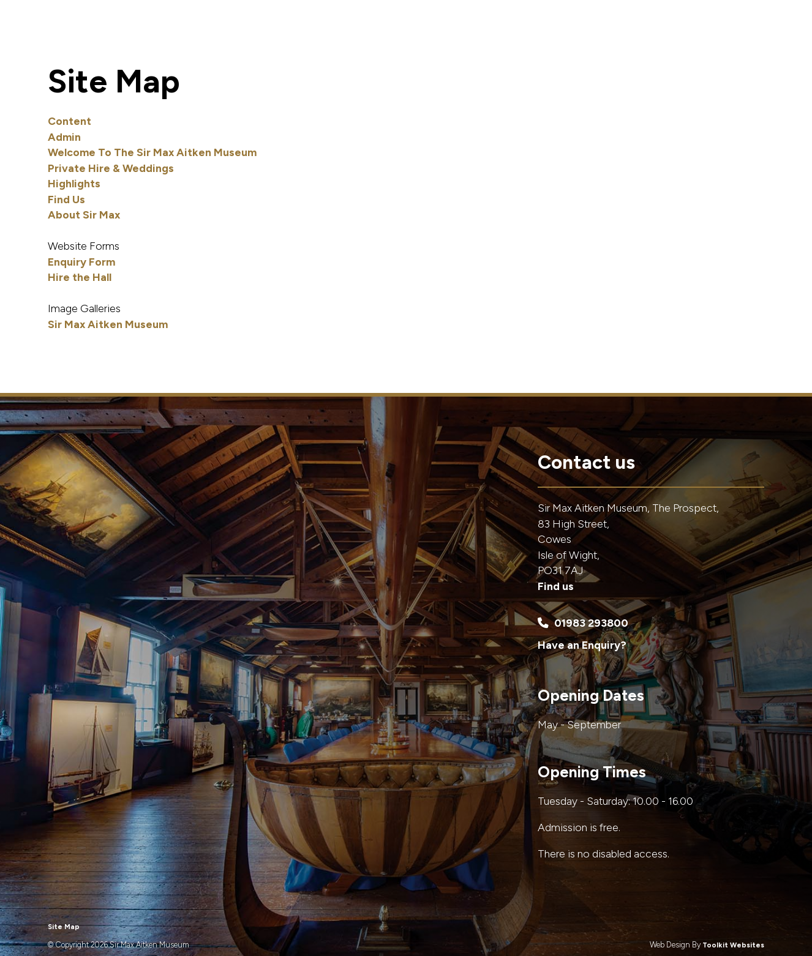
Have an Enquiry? (582, 644)
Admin (64, 136)
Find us (556, 586)
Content (69, 120)
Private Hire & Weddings (484, 39)
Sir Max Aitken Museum (108, 324)
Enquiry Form (81, 261)
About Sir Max (672, 39)
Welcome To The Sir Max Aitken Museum (152, 152)
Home (387, 39)
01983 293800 (583, 622)
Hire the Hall (79, 277)
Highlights (591, 39)
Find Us (745, 39)
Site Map (64, 926)
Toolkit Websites (733, 945)
